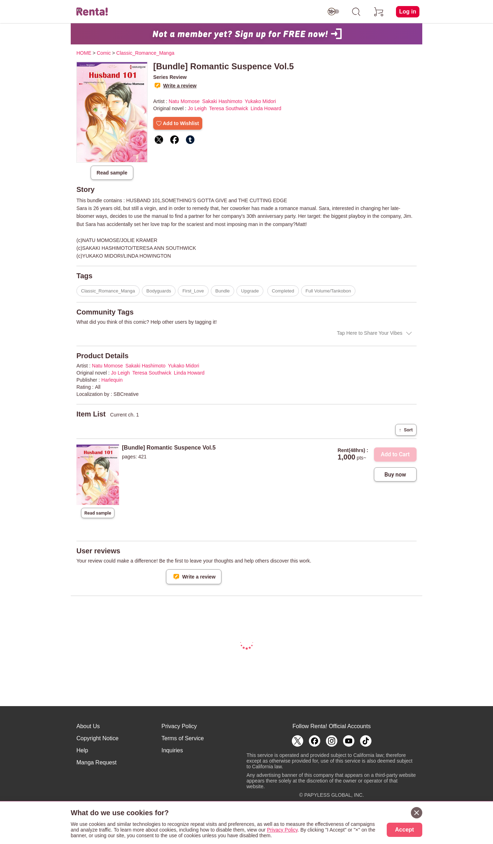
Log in (407, 12)
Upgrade (250, 291)
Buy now (395, 474)
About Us (88, 726)
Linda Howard (266, 108)
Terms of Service (182, 738)
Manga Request (96, 762)
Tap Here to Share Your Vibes (369, 333)
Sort (406, 429)
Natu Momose (184, 101)
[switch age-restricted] (333, 12)
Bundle (222, 291)
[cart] (379, 11)
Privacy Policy (179, 726)
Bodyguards (158, 291)
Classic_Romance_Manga (108, 291)
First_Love (193, 291)
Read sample (112, 173)
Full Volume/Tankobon (328, 291)
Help (82, 750)
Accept (404, 830)
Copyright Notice (97, 738)
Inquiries (172, 750)
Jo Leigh (197, 108)
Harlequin (112, 380)
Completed (283, 291)
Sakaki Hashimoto (222, 101)
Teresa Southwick (228, 108)
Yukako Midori (260, 101)
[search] (356, 11)
